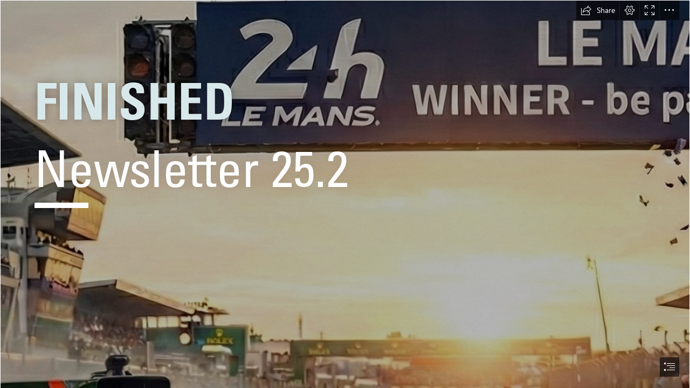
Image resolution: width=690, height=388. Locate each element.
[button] (597, 10)
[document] (345, 194)
